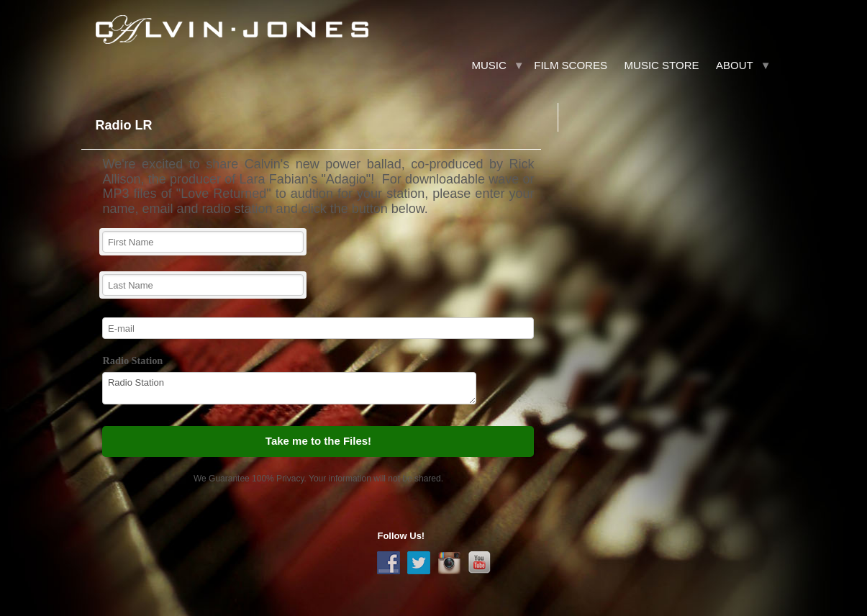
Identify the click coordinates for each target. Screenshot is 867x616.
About (734, 65)
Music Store (662, 65)
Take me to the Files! (318, 441)
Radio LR (123, 125)
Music (488, 65)
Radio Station (132, 360)
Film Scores (570, 65)
